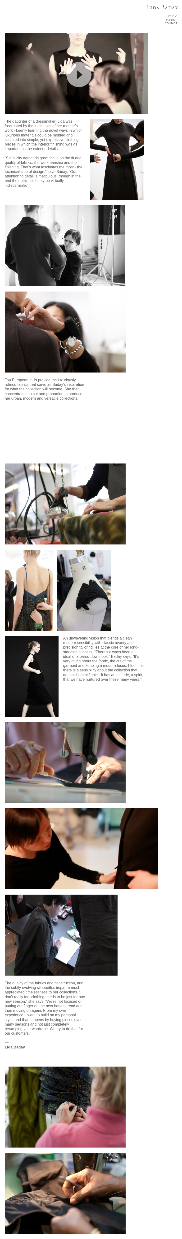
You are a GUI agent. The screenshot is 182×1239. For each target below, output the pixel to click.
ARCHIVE (171, 20)
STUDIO (172, 16)
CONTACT (171, 23)
